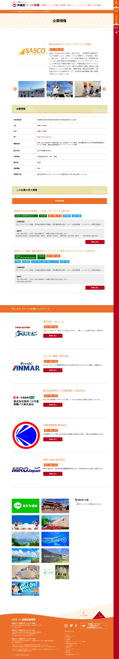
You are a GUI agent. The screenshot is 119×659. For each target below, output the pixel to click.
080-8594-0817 (18, 635)
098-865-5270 (18, 627)
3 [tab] (60, 99)
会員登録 (68, 650)
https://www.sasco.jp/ (44, 137)
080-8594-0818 (18, 642)
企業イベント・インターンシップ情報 (79, 5)
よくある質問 (69, 645)
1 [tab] (55, 99)
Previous (15, 89)
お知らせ (68, 652)
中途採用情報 (59, 201)
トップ (67, 634)
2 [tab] (58, 99)
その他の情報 (96, 5)
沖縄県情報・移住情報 (71, 643)
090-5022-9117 (29, 635)
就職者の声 (68, 647)
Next (104, 89)
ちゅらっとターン (70, 649)
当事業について (46, 5)
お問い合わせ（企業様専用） (116, 343)
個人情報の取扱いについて (72, 654)
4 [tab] (63, 99)
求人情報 (55, 5)
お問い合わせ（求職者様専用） (116, 326)
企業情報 (62, 5)
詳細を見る (95, 242)
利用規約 (19, 650)
